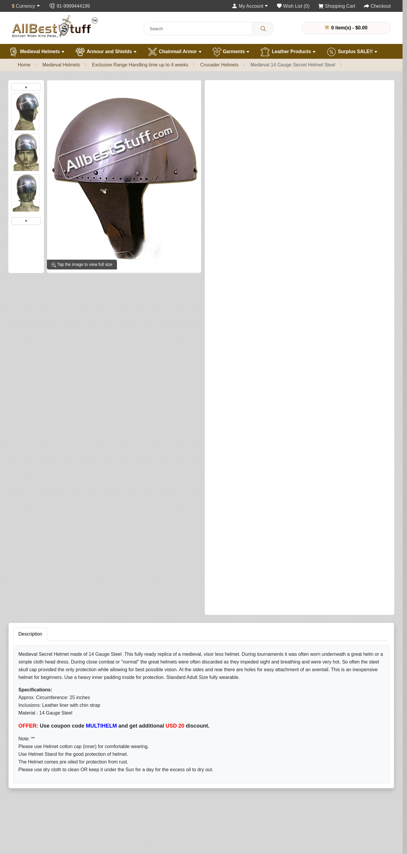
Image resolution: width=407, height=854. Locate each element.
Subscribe (243, 678)
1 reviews (245, 88)
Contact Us (181, 763)
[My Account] (250, 6)
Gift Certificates (186, 790)
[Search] (263, 28)
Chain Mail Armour (113, 781)
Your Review (260, 526)
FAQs (176, 817)
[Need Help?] (370, 230)
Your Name (258, 499)
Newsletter (257, 790)
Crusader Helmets (219, 64)
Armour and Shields (106, 51)
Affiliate (177, 799)
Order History (260, 772)
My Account (258, 763)
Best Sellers (106, 817)
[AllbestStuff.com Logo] (55, 26)
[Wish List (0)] (293, 6)
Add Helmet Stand (228, 172)
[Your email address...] (182, 678)
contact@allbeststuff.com (351, 800)
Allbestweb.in (281, 847)
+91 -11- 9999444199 (347, 789)
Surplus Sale (107, 808)
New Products (109, 825)
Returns (178, 772)
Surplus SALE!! (352, 51)
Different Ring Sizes (39, 790)
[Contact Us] (69, 6)
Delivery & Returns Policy (273, 808)
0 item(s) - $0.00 (345, 27)
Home (24, 64)
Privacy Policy (260, 799)
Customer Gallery (36, 817)
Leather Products (288, 51)
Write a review (278, 89)
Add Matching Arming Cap (237, 197)
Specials (179, 808)
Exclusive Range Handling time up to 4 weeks (140, 64)
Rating (254, 587)
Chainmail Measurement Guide (51, 799)
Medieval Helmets (36, 51)
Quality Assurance (37, 772)
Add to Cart (290, 231)
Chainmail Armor (174, 51)
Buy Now (338, 231)
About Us (28, 763)
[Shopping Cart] (336, 6)
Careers (26, 825)
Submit (257, 623)
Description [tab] (30, 292)
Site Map (179, 781)
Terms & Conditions (266, 817)
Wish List (255, 781)
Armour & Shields (112, 772)
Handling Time (33, 781)
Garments (231, 51)
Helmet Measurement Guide (48, 808)
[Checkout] (377, 6)
